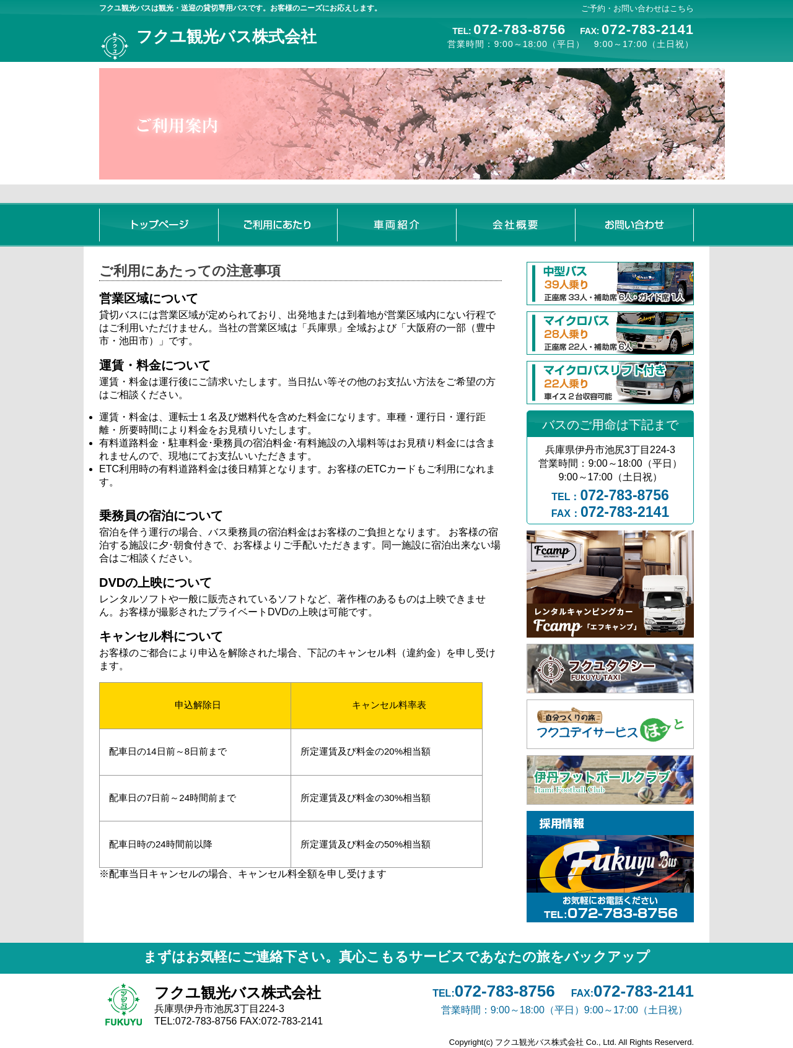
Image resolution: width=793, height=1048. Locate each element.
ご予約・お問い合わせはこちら (637, 8)
